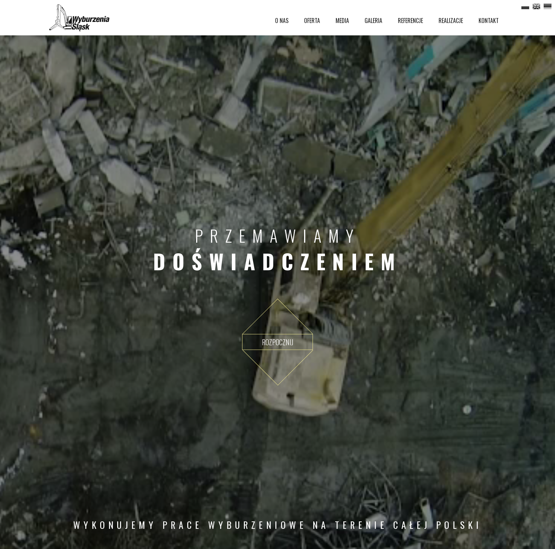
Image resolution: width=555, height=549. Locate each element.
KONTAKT (489, 20)
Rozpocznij (277, 342)
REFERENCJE (410, 20)
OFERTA (312, 20)
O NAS (281, 20)
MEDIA (342, 20)
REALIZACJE (451, 20)
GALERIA (373, 20)
